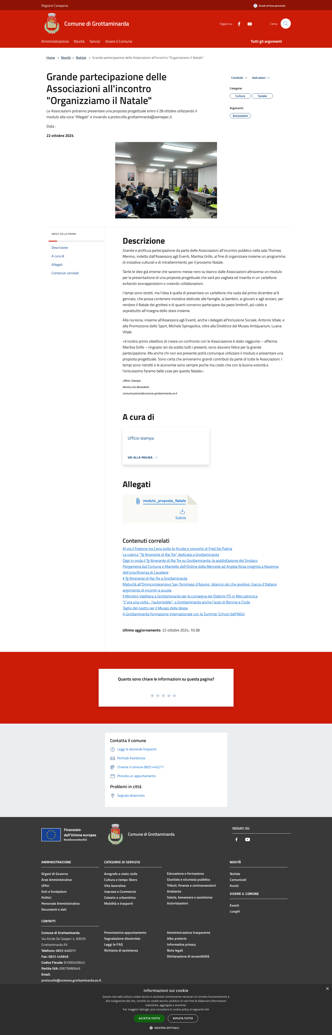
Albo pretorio (177, 938)
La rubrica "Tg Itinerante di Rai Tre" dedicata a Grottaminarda (171, 554)
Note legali (175, 950)
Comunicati (238, 879)
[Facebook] (237, 23)
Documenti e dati (53, 909)
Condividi (240, 77)
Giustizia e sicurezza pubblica (188, 879)
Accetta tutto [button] (149, 1018)
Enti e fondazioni (53, 891)
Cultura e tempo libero (120, 879)
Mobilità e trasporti (118, 903)
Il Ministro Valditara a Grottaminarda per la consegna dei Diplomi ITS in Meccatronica (190, 596)
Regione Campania (54, 5)
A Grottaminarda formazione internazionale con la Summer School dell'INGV (184, 614)
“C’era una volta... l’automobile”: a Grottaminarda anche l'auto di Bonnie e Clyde (186, 602)
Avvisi (234, 885)
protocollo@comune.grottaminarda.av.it (71, 980)
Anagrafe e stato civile (120, 873)
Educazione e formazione (185, 873)
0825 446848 (58, 956)
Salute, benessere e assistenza (189, 897)
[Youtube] (248, 23)
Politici (46, 897)
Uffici (45, 885)
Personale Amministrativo (60, 903)
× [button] (327, 988)
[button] (166, 1028)
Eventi (234, 905)
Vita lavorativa (115, 885)
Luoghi (235, 911)
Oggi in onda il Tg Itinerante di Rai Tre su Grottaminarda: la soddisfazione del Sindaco (190, 560)
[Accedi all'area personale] (269, 6)
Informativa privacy (181, 944)
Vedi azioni (261, 77)
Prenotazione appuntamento (125, 932)
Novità (66, 57)
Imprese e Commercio (120, 891)
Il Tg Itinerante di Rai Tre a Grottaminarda (155, 578)
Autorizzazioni (177, 903)
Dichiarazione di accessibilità (188, 956)
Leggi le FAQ (113, 944)
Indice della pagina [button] (64, 234)
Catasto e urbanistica (120, 897)
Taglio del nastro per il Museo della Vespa (155, 608)
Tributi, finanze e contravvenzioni (191, 885)
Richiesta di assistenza (121, 950)
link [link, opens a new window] (207, 1009)
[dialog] (166, 1009)
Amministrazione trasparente (188, 932)
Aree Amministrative (56, 879)
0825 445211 (66, 950)
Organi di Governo (54, 873)
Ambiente (174, 891)
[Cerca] (286, 23)
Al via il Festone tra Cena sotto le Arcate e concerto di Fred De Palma (177, 548)
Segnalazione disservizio (122, 938)
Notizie (81, 57)
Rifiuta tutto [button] (183, 1018)
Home (50, 57)
